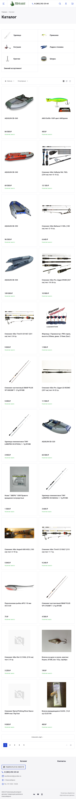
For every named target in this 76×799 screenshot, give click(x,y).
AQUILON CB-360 (11, 118)
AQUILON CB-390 (11, 226)
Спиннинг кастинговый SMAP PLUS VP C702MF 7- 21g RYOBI (54, 604)
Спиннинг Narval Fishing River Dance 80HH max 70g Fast (17, 712)
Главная (4, 12)
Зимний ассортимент (13, 68)
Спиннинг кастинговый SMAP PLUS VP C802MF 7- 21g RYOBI (17, 389)
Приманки (54, 35)
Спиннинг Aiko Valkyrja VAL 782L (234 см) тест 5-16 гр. (55, 173)
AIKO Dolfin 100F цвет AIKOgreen (55, 118)
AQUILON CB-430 (11, 280)
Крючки (16, 59)
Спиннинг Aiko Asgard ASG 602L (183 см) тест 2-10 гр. (18, 550)
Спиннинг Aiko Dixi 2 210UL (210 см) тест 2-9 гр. (18, 658)
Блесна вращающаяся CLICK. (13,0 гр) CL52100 (56, 712)
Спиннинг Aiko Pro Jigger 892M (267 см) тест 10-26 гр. (55, 281)
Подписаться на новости (13, 767)
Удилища (17, 35)
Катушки (17, 47)
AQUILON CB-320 (49, 442)
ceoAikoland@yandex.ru (12, 776)
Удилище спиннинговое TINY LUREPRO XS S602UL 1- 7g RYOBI (55, 496)
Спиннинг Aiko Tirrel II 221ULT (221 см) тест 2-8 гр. (19, 335)
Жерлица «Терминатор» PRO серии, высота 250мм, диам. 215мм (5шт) (54, 336)
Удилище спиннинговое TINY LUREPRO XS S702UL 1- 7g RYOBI (18, 443)
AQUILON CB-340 (11, 172)
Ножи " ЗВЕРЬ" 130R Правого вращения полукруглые (17, 496)
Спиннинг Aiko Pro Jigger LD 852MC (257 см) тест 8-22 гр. (56, 389)
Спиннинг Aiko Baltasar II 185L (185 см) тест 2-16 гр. (56, 227)
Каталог (23, 761)
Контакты (61, 761)
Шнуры (53, 59)
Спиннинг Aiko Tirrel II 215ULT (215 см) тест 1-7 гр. (56, 550)
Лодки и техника (56, 47)
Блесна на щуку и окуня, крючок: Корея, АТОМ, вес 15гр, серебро (55, 658)
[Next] (71, 745)
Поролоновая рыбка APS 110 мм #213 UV (18, 604)
